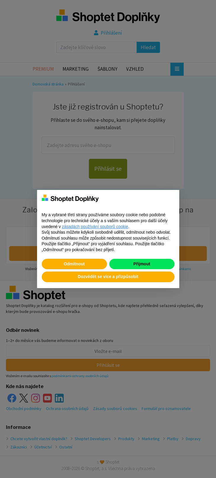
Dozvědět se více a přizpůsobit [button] (108, 276)
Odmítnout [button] (74, 263)
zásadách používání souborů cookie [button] (95, 226)
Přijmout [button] (141, 263)
